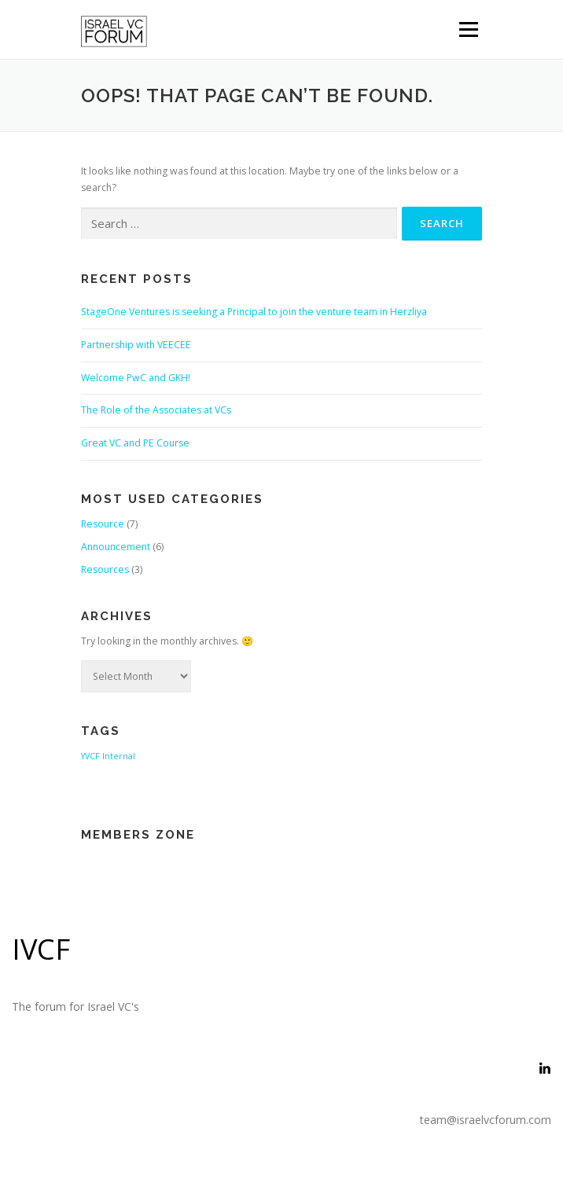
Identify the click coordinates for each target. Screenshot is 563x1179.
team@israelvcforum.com (485, 1119)
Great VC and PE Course (135, 443)
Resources (105, 569)
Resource (102, 524)
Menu (467, 29)
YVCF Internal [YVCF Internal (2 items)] (108, 756)
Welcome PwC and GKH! (135, 377)
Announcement (115, 546)
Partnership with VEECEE (136, 344)
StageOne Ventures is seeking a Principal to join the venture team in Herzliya (254, 311)
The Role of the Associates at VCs (156, 410)
